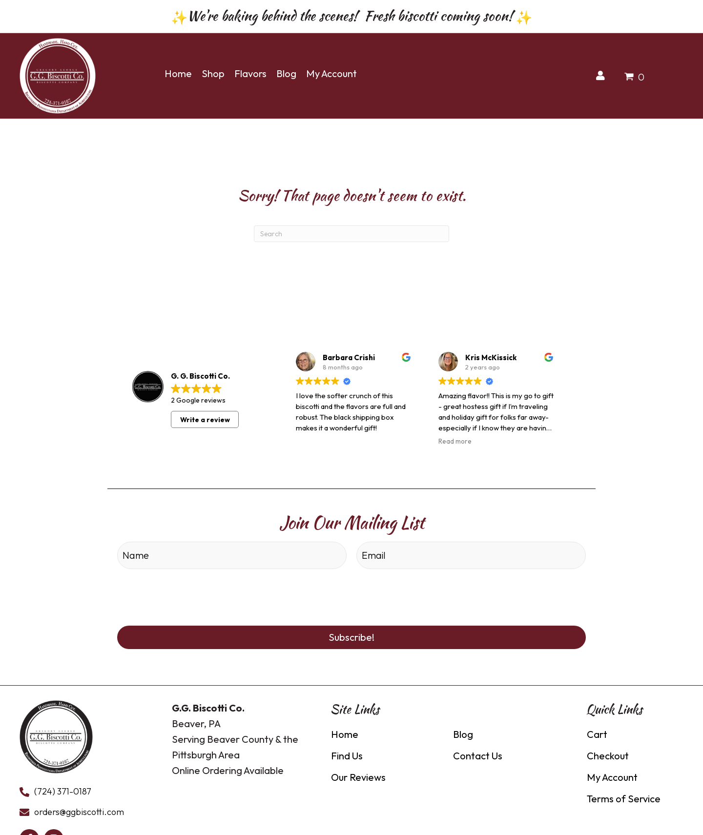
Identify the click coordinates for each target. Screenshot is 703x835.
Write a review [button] (205, 416)
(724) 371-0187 (62, 786)
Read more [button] (455, 438)
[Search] (351, 231)
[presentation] (191, 590)
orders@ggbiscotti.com (79, 806)
